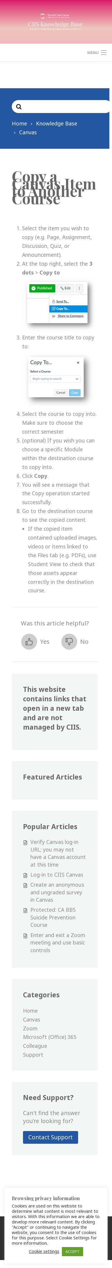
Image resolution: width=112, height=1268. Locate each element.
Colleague (35, 1045)
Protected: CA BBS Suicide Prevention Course (53, 917)
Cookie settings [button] (43, 1251)
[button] (35, 642)
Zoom (30, 1028)
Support (33, 1054)
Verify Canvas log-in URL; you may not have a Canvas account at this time (58, 853)
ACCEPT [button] (72, 1251)
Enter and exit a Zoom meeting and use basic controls (57, 943)
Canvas (31, 1019)
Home (30, 1010)
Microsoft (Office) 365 (49, 1036)
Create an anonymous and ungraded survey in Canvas (57, 892)
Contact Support (50, 1137)
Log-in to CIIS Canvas (56, 874)
